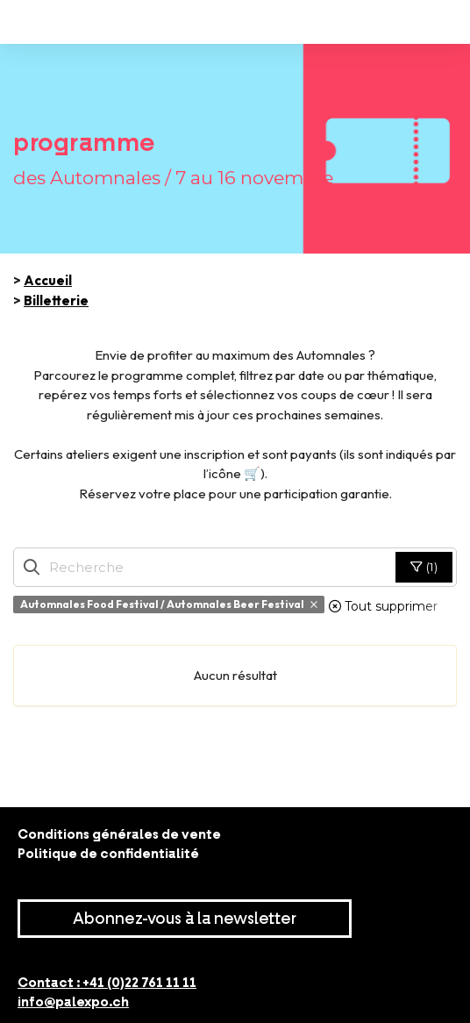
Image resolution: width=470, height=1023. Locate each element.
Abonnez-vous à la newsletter (184, 918)
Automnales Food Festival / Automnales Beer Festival (168, 604)
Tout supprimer (383, 606)
